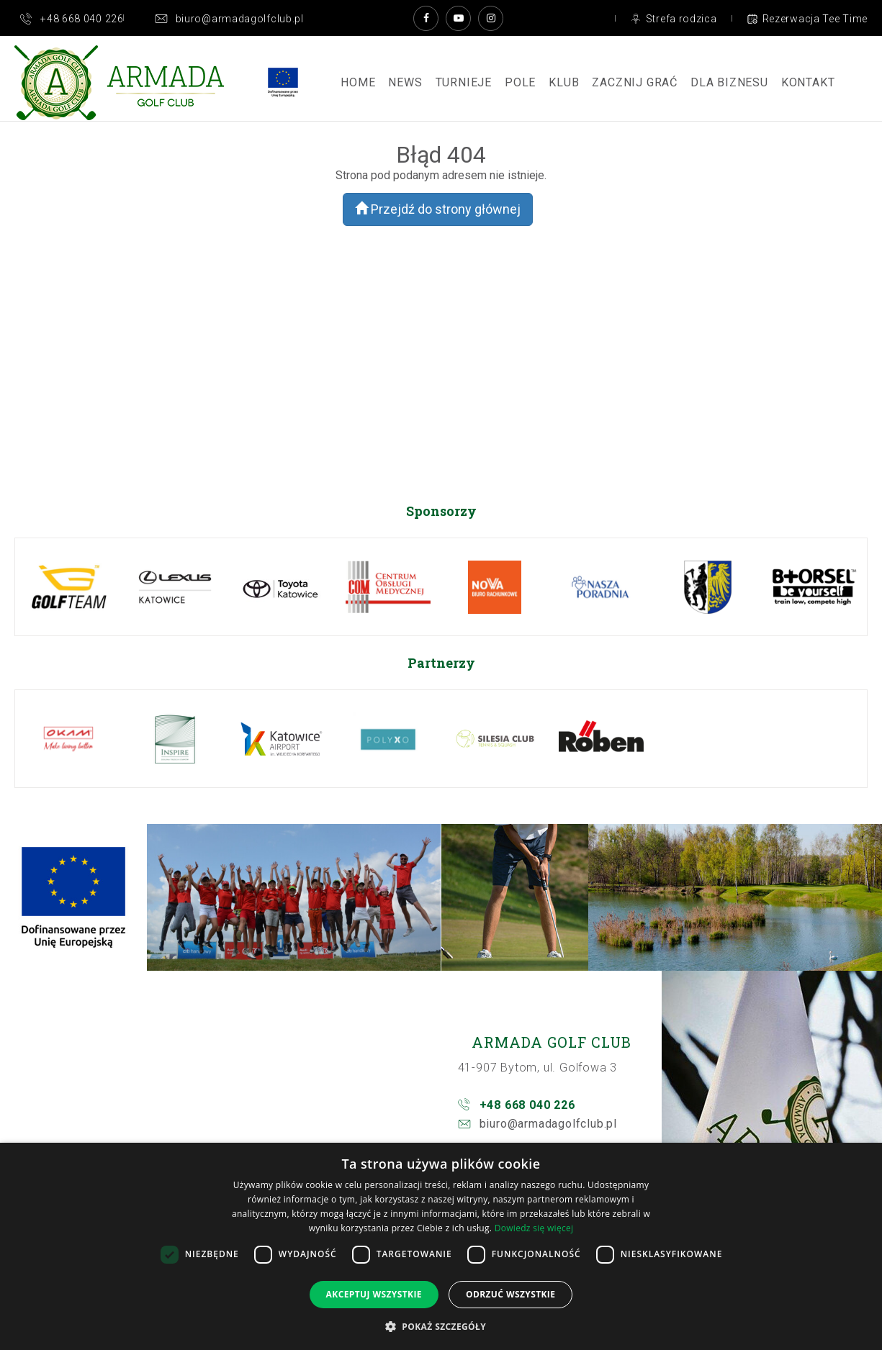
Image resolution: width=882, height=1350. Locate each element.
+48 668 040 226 (527, 1105)
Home (358, 82)
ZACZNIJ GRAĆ (635, 82)
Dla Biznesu (729, 82)
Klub (564, 82)
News (405, 82)
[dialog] (441, 1246)
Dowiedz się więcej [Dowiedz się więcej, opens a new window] (534, 1228)
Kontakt (808, 82)
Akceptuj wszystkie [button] (374, 1294)
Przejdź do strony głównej (438, 209)
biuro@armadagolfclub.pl (548, 1124)
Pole (520, 82)
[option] (68, 587)
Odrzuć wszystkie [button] (510, 1294)
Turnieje (464, 82)
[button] (441, 1326)
